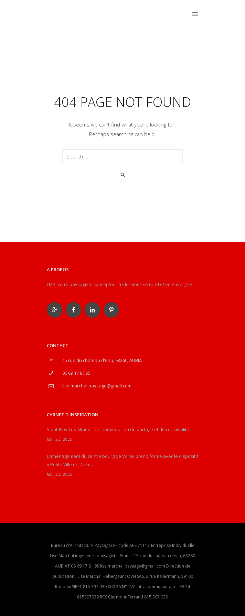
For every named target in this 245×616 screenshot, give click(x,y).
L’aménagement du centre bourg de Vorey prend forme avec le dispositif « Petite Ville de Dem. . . (122, 460)
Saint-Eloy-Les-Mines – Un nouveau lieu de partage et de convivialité (118, 429)
